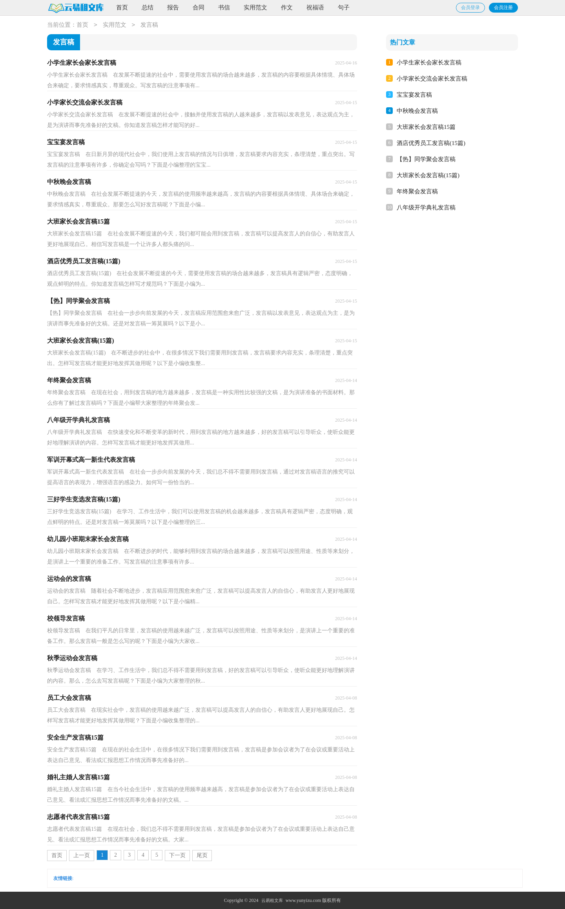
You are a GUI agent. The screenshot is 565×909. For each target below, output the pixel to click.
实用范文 (255, 7)
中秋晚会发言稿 (417, 111)
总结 (147, 7)
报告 (173, 7)
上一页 (81, 855)
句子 (344, 7)
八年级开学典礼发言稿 (426, 207)
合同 (198, 7)
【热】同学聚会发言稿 (426, 159)
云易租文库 (272, 900)
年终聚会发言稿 (417, 191)
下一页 (177, 855)
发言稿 (149, 25)
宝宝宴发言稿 (414, 95)
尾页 (202, 855)
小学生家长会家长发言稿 (429, 62)
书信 (224, 7)
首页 (122, 7)
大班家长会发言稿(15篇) (428, 175)
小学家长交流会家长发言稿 (432, 78)
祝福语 (315, 7)
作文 (287, 7)
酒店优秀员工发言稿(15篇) (431, 143)
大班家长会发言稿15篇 (426, 127)
